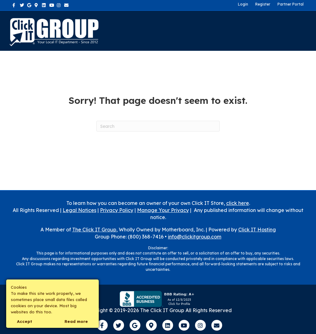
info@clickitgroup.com (194, 237)
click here (237, 203)
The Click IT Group (94, 229)
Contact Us (237, 22)
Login (243, 4)
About (145, 22)
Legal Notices (79, 210)
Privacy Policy (116, 210)
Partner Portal (290, 4)
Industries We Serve (188, 22)
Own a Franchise (135, 39)
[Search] (306, 31)
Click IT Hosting (257, 229)
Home (123, 22)
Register (262, 4)
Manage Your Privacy (163, 210)
